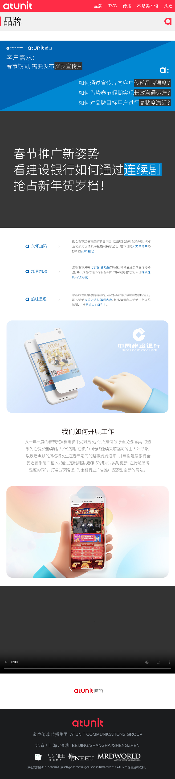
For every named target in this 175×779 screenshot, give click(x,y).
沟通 (168, 6)
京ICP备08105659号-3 (75, 767)
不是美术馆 (147, 6)
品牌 (98, 6)
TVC (112, 6)
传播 (127, 6)
